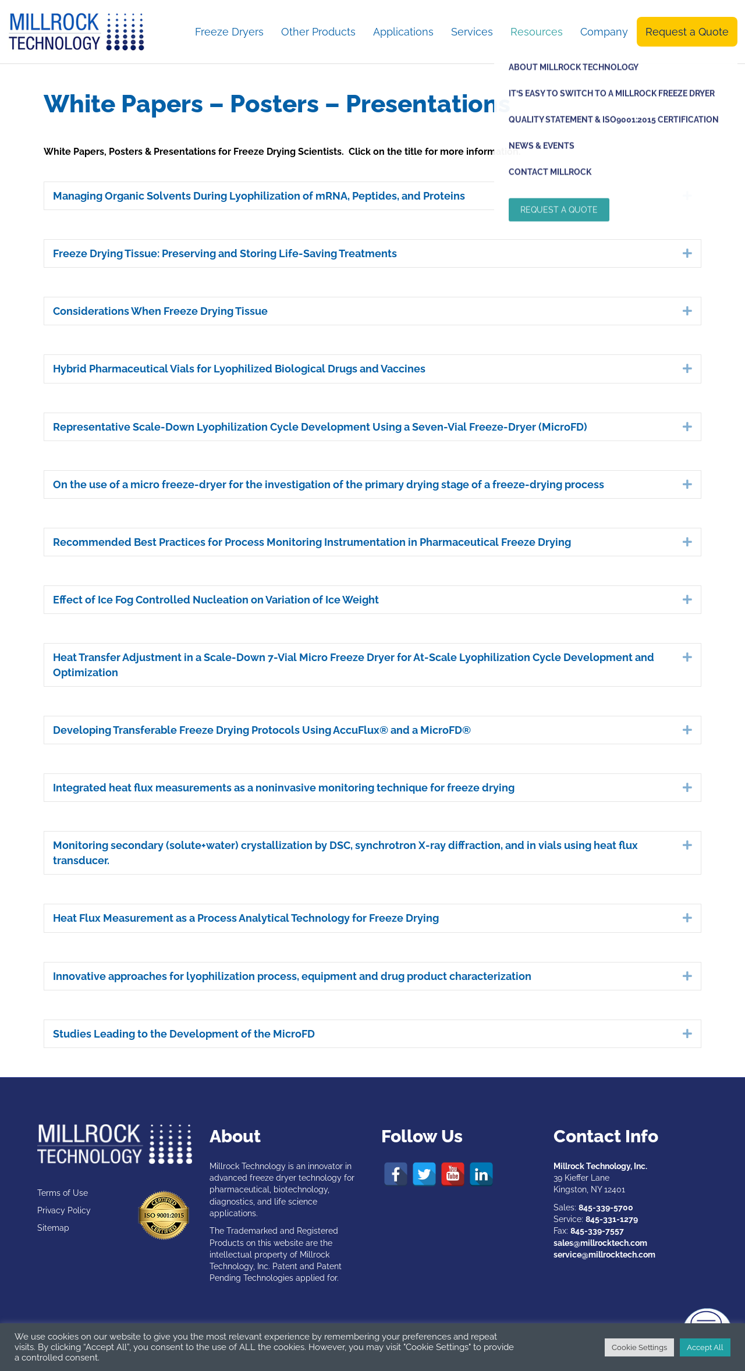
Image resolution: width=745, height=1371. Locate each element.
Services (472, 32)
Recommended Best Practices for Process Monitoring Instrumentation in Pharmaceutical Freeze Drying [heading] (312, 542)
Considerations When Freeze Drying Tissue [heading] (160, 311)
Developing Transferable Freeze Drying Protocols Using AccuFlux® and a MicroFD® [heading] (262, 730)
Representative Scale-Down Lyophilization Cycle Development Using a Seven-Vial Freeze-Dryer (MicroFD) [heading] (320, 427)
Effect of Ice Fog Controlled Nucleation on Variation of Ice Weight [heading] (216, 600)
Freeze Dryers (229, 32)
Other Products (318, 32)
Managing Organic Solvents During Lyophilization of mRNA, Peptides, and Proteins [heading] (259, 196)
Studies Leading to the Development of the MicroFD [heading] (184, 1034)
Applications (403, 32)
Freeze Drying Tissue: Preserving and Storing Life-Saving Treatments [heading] (225, 253)
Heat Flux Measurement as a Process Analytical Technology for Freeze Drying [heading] (246, 918)
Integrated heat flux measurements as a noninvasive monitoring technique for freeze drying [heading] (284, 788)
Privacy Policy (64, 1210)
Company (604, 32)
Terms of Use (62, 1193)
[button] (687, 195)
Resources (536, 32)
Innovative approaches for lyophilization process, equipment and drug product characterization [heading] (292, 976)
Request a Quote (687, 32)
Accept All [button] (705, 1347)
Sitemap (53, 1228)
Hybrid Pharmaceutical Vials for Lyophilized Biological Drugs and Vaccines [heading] (239, 369)
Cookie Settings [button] (639, 1347)
